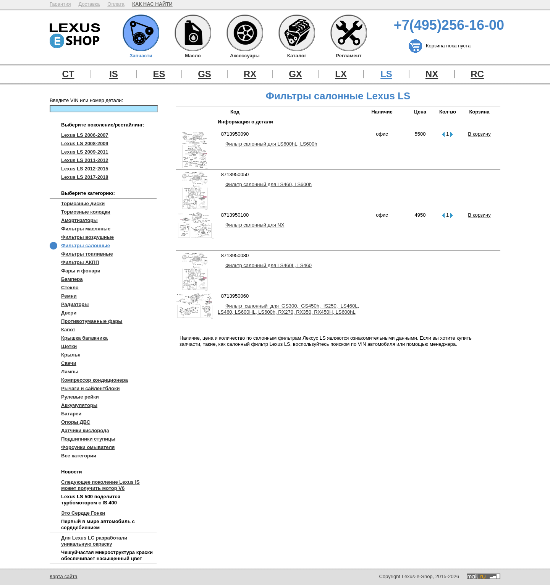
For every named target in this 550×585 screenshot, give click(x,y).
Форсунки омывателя (88, 447)
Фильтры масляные (85, 229)
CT (68, 74)
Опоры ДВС (75, 422)
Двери (68, 313)
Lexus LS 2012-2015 (84, 169)
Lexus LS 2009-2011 (84, 152)
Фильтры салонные (85, 245)
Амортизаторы (79, 220)
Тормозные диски (83, 203)
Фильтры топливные (87, 254)
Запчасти (141, 33)
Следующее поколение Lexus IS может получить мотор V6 (100, 485)
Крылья (71, 355)
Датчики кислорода (85, 430)
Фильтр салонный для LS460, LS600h (268, 184)
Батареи (71, 413)
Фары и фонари (80, 271)
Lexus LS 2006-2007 (84, 135)
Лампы (69, 371)
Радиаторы (75, 304)
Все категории (78, 456)
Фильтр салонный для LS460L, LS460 (268, 265)
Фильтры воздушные (87, 237)
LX (341, 74)
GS (204, 74)
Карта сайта (63, 576)
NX (431, 74)
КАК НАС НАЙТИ (152, 4)
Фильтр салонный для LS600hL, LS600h (271, 144)
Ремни (69, 296)
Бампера (71, 279)
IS (113, 74)
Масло (193, 33)
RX (250, 74)
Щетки (69, 346)
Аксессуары (244, 33)
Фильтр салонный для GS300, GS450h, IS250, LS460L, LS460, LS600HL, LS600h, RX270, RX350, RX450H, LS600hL (288, 309)
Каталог (296, 33)
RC (477, 74)
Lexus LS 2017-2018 (84, 177)
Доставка (89, 4)
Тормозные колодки (85, 212)
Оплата (116, 4)
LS (386, 74)
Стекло (70, 287)
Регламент (348, 33)
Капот (68, 329)
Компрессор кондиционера (94, 380)
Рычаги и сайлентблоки (90, 388)
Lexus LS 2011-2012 (84, 160)
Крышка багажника (84, 338)
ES (159, 74)
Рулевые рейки (80, 397)
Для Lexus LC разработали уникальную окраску (94, 541)
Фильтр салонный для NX (254, 225)
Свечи (68, 363)
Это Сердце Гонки (83, 513)
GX (295, 74)
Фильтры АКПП (80, 262)
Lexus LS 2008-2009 (84, 143)
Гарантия (60, 4)
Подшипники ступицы (88, 439)
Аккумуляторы (79, 405)
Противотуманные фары (91, 321)
